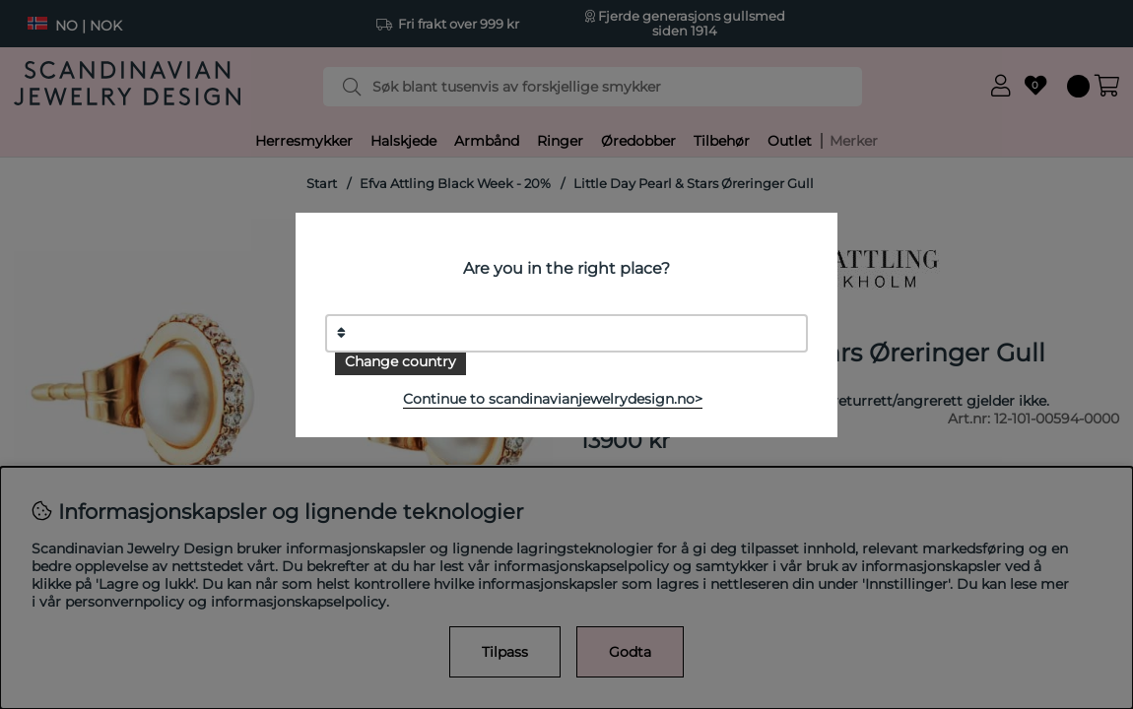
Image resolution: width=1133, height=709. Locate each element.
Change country (400, 361)
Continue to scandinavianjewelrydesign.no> (552, 399)
